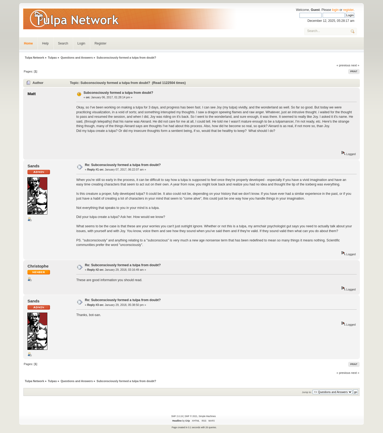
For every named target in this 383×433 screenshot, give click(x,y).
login (335, 10)
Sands (33, 166)
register (348, 10)
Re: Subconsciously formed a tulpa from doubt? (123, 165)
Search (63, 43)
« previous (343, 65)
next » (355, 65)
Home (28, 43)
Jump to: (307, 392)
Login (81, 43)
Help (45, 43)
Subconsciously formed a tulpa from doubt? (118, 93)
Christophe (37, 266)
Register (100, 43)
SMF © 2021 (191, 416)
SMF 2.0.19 (177, 416)
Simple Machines (207, 416)
